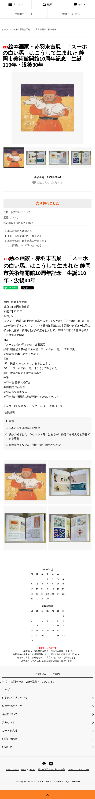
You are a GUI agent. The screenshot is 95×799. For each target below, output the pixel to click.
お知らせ (46, 660)
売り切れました (47, 203)
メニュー (15, 4)
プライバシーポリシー (78, 769)
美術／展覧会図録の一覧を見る (22, 236)
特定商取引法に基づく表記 (18, 223)
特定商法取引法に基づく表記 (51, 769)
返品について (10, 217)
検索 (47, 4)
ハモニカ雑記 (12, 769)
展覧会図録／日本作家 (45, 29)
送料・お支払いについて (16, 212)
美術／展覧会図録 (21, 29)
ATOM (32, 769)
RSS (23, 769)
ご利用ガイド (24, 14)
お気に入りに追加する (47, 182)
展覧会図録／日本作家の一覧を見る (24, 240)
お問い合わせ (71, 14)
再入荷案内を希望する (17, 231)
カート (79, 4)
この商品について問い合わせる (22, 245)
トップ (5, 29)
